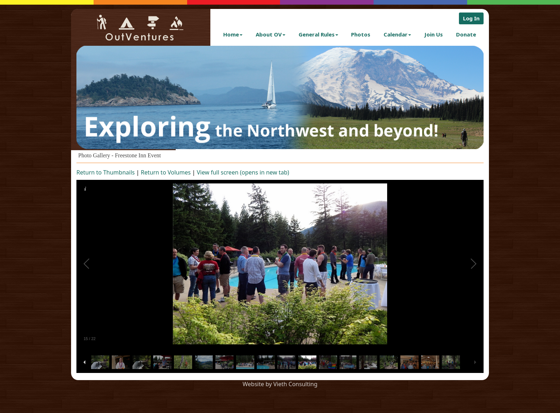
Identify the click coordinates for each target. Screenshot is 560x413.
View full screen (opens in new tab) (243, 172)
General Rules (318, 34)
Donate (466, 34)
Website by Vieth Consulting (280, 384)
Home (232, 34)
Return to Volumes (166, 172)
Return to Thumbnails (105, 172)
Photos (360, 34)
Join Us (433, 34)
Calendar (397, 34)
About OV (270, 34)
